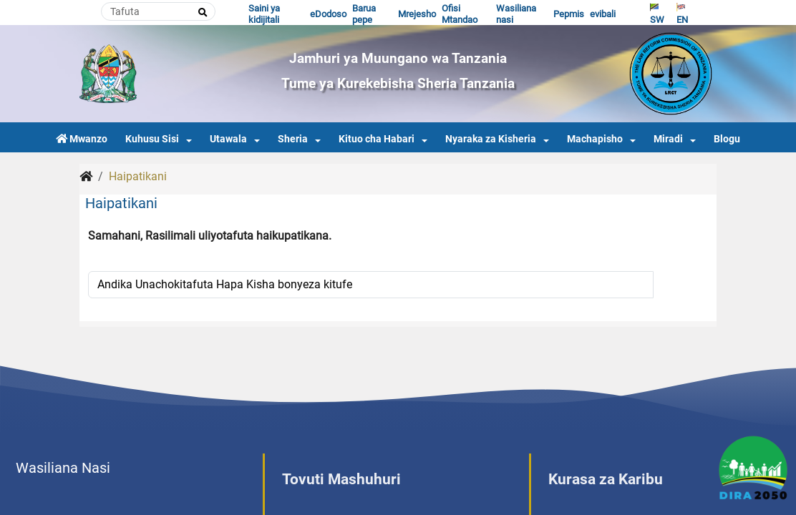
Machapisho (595, 139)
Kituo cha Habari (376, 139)
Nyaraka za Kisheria (490, 139)
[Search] (158, 11)
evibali (603, 14)
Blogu (727, 139)
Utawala (228, 139)
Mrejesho (417, 14)
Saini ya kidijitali (264, 14)
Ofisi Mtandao (459, 14)
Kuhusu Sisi (152, 139)
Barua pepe (364, 14)
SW (657, 14)
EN (682, 14)
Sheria (293, 139)
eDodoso (328, 14)
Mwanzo (81, 139)
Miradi (668, 139)
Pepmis (568, 14)
